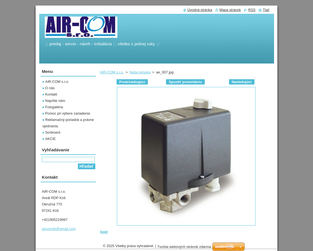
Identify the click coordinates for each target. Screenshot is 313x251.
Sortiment (53, 132)
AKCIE (50, 139)
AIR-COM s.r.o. (112, 72)
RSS (251, 10)
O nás (50, 88)
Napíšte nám (55, 101)
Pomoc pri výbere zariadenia (67, 113)
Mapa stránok (230, 10)
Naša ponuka (140, 72)
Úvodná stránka (199, 10)
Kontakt (51, 94)
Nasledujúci (242, 82)
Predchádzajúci (132, 82)
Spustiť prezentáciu (185, 82)
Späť (104, 232)
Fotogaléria (54, 107)
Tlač (266, 10)
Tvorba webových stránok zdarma (184, 248)
